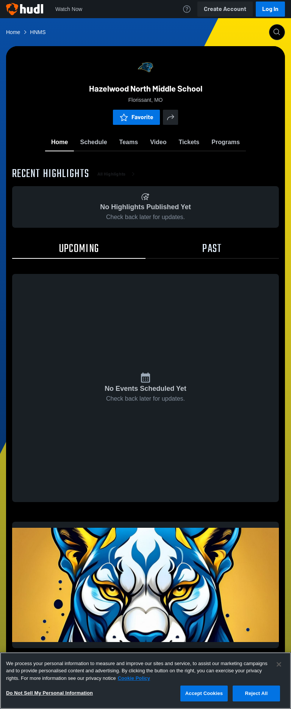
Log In (270, 9)
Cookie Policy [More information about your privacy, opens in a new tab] (134, 678)
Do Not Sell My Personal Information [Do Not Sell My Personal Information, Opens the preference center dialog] (49, 693)
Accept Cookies (204, 693)
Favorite (136, 117)
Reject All (256, 693)
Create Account (225, 9)
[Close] (279, 664)
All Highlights (117, 174)
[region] (145, 680)
